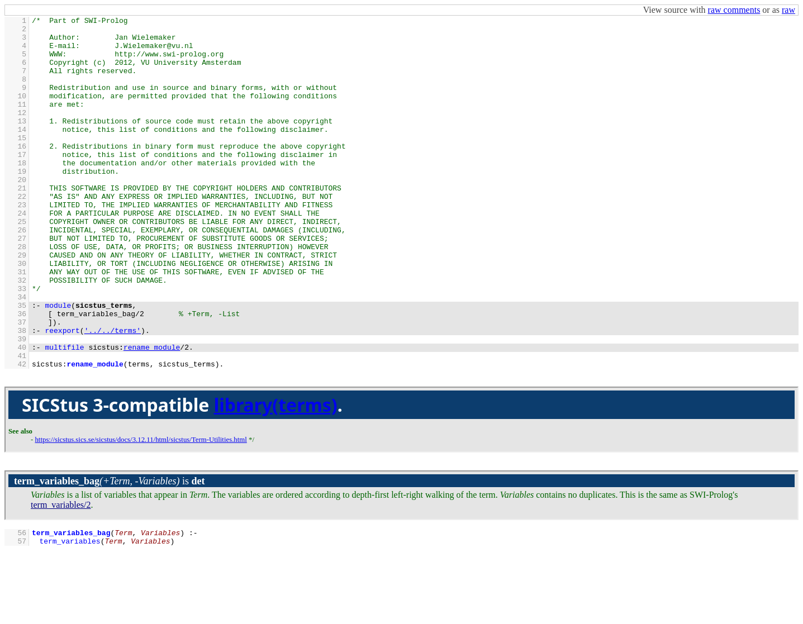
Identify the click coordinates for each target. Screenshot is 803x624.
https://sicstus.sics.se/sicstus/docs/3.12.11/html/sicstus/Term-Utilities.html (140, 510)
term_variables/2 (61, 575)
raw (788, 10)
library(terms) (276, 475)
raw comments (734, 10)
